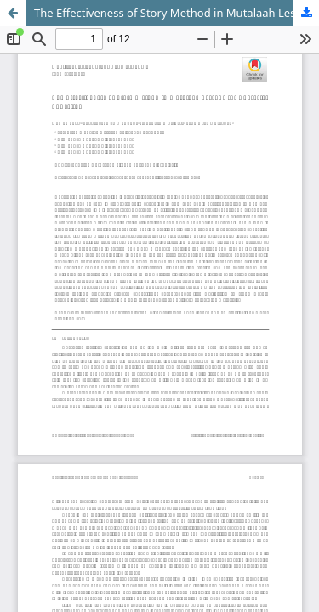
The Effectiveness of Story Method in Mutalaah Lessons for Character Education (176, 12)
